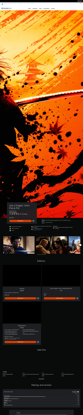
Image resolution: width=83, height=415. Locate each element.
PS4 (11, 3)
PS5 (8, 3)
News (25, 3)
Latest (29, 7)
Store (28, 3)
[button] (37, 228)
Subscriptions (47, 7)
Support (32, 3)
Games (5, 3)
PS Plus (15, 3)
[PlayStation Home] (2, 3)
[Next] (80, 244)
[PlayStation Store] (6, 7)
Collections (35, 7)
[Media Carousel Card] (19, 243)
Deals (40, 7)
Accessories (20, 3)
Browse (53, 7)
